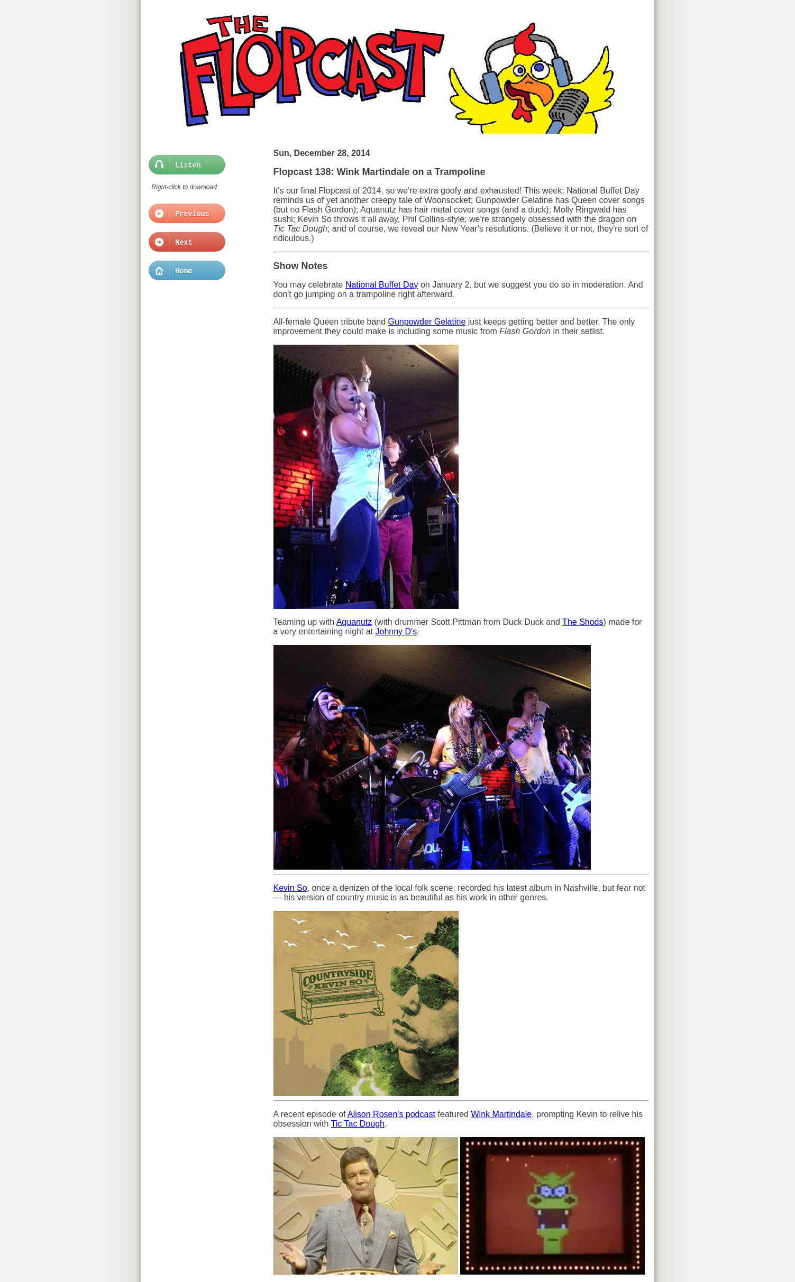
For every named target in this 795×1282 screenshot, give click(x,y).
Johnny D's (396, 631)
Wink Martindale (501, 1114)
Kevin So (290, 887)
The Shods (582, 621)
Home (184, 270)
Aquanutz (354, 621)
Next (184, 242)
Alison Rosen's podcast (391, 1114)
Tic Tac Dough (358, 1123)
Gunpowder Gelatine (427, 321)
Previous (184, 213)
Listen (184, 164)
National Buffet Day (381, 284)
